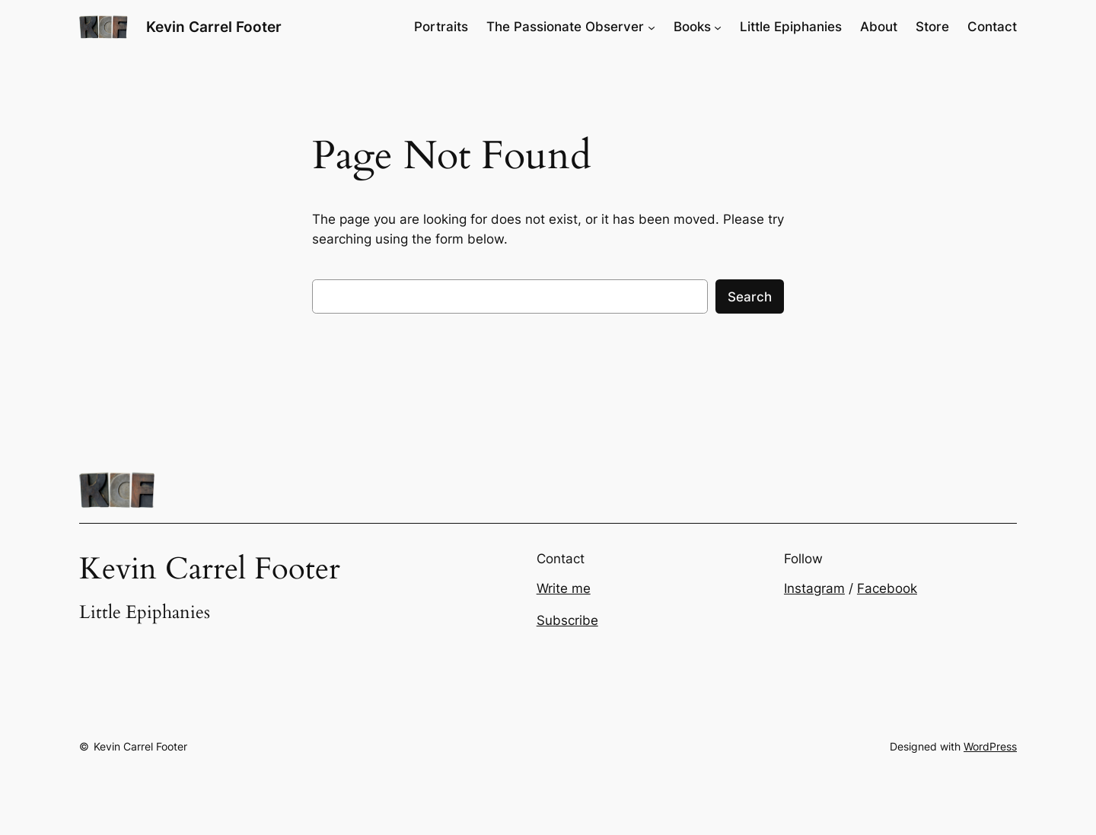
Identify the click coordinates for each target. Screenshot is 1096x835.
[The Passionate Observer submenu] (651, 26)
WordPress (990, 746)
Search (750, 296)
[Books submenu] (718, 26)
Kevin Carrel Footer (214, 27)
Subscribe (567, 620)
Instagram (814, 588)
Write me (564, 588)
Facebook (887, 588)
